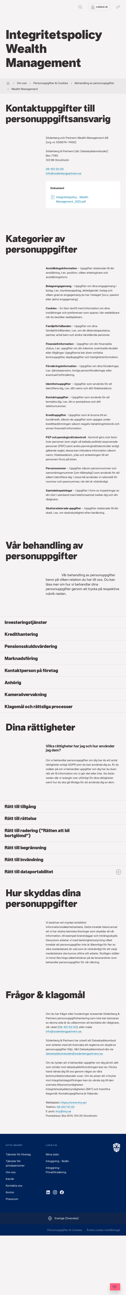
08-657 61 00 (65, 1166)
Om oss (11, 1231)
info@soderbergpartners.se (63, 173)
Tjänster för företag (18, 1213)
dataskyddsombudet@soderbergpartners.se (74, 1113)
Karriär (10, 1238)
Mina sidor (52, 1213)
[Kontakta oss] (106, 1286)
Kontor (10, 1251)
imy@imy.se (63, 1170)
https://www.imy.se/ (74, 1161)
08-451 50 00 (55, 169)
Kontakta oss (14, 1245)
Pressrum (12, 1258)
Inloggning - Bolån (57, 1220)
